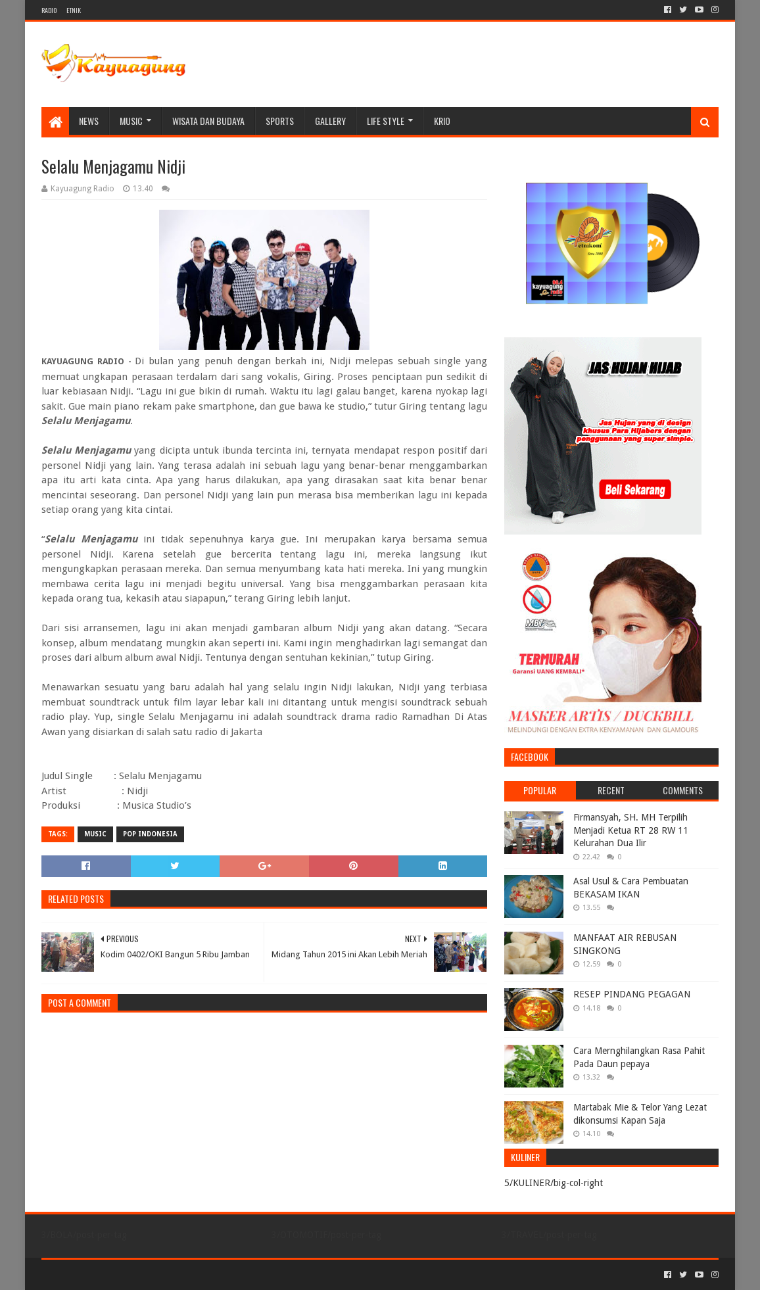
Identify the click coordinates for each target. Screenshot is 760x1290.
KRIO (442, 121)
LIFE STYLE (385, 121)
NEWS (89, 121)
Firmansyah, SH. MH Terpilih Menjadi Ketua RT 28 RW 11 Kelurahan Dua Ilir (630, 830)
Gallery (330, 121)
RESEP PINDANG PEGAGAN (631, 994)
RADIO (49, 10)
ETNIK (73, 10)
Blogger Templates (190, 1274)
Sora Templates (114, 1274)
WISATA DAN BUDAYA (208, 121)
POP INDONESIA (150, 834)
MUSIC (131, 121)
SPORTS (280, 121)
